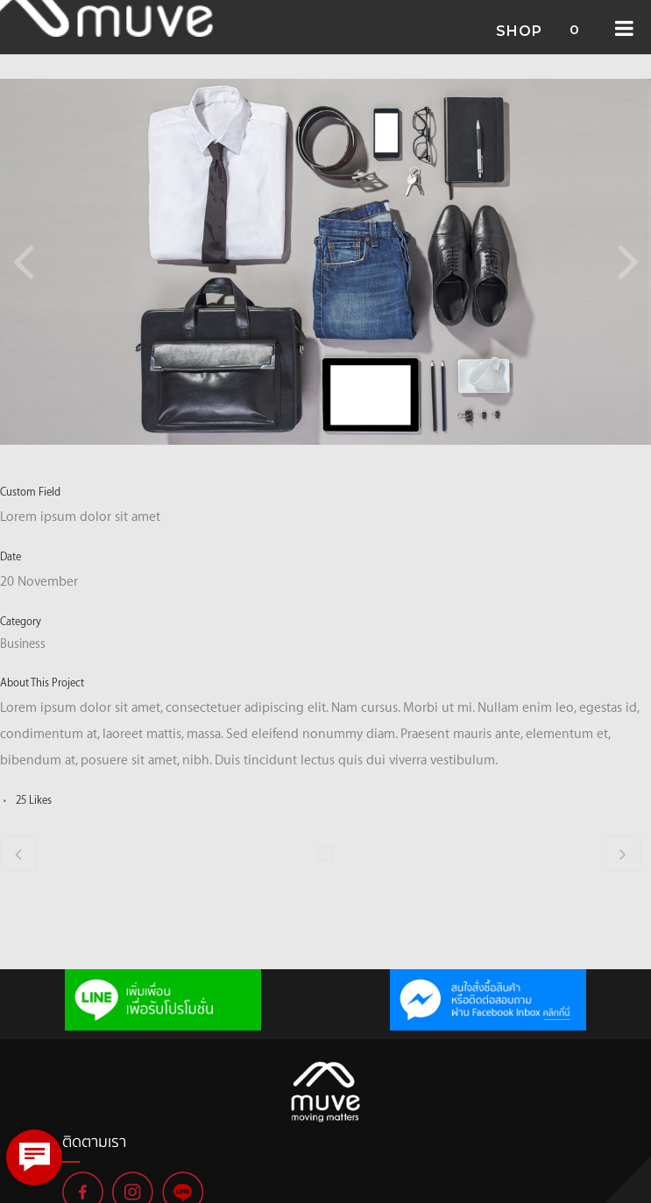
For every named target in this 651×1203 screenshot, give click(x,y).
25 (34, 799)
